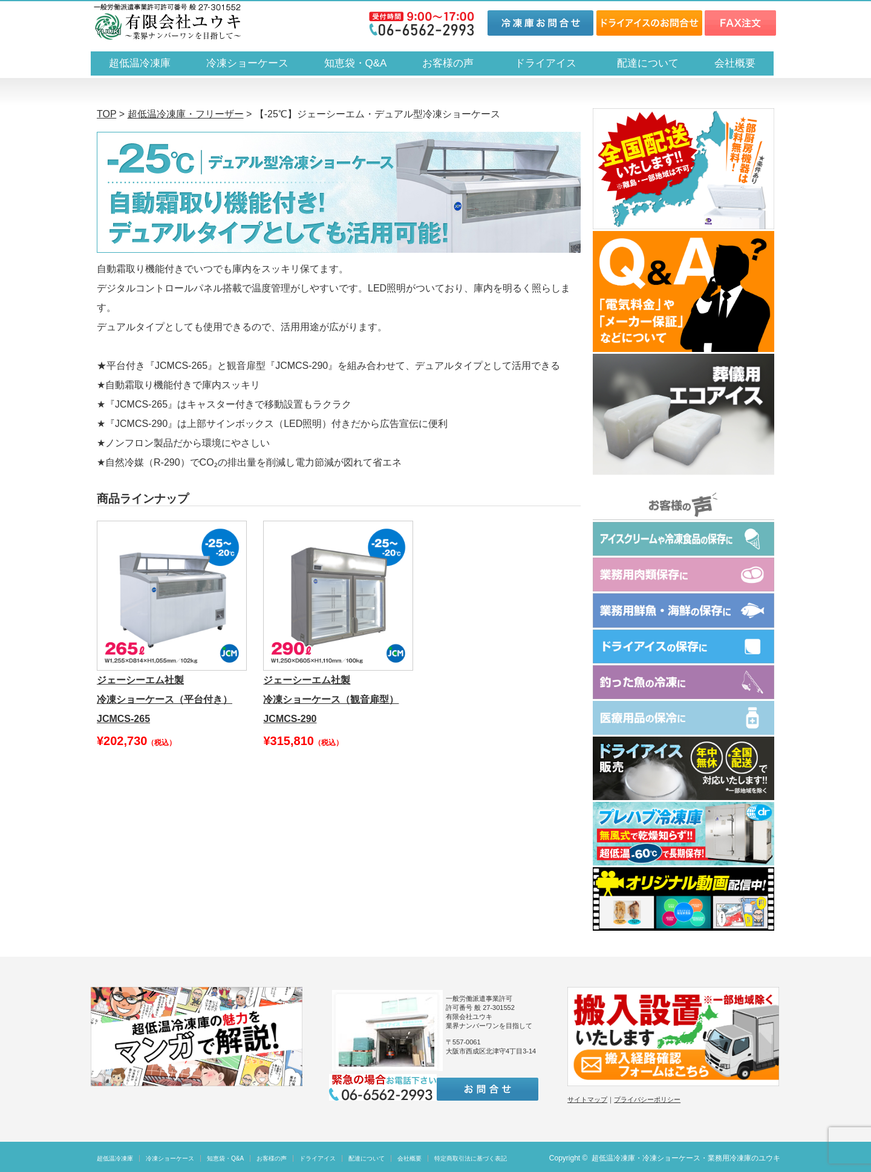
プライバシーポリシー (647, 1099)
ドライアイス (551, 63)
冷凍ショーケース (247, 63)
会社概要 (734, 63)
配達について (648, 63)
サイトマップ (587, 1099)
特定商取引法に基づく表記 (470, 1158)
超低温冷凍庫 (140, 63)
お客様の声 (448, 63)
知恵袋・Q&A (355, 63)
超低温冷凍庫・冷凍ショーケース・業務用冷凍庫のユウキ (686, 1158)
